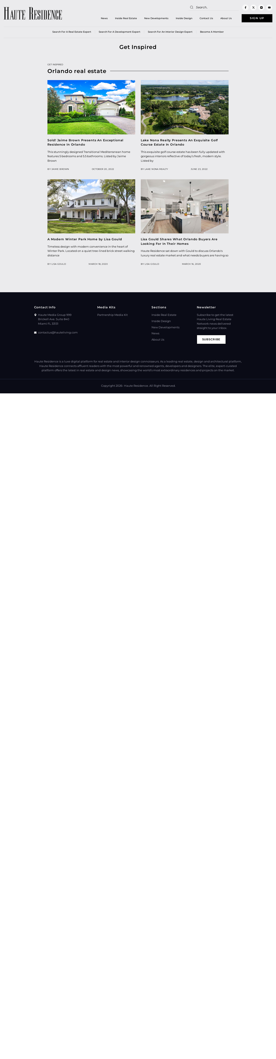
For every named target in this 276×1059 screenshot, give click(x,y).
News (103, 18)
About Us (225, 18)
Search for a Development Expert (119, 31)
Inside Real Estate (125, 18)
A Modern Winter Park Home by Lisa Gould (84, 239)
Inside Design (183, 18)
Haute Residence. (136, 385)
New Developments (156, 18)
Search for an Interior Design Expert (170, 31)
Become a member (212, 31)
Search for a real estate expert (71, 31)
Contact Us (205, 18)
